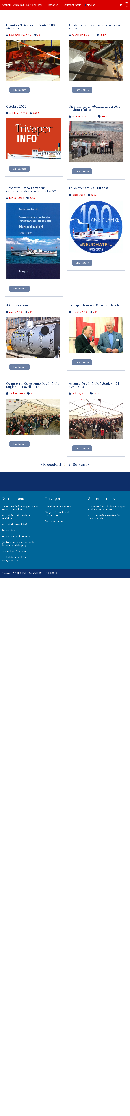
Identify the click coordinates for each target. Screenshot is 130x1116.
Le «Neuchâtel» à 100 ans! (88, 188)
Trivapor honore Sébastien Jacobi (94, 305)
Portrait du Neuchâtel (14, 524)
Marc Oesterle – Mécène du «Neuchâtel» (104, 517)
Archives (18, 4)
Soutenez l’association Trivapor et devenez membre (106, 508)
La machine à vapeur (14, 551)
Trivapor (54, 5)
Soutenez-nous (74, 5)
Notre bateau (35, 5)
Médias (92, 5)
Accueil (6, 4)
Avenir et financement (58, 506)
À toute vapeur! (17, 305)
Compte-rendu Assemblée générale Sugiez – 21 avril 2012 (32, 385)
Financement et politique (16, 536)
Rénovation (8, 530)
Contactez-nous (54, 521)
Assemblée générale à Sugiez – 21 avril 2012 (94, 385)
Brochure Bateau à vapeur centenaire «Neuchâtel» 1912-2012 (32, 189)
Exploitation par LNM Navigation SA (14, 559)
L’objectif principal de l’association (57, 514)
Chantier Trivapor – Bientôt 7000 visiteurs (31, 26)
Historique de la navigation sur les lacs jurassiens (20, 508)
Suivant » (81, 464)
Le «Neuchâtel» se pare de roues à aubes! (94, 26)
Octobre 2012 (16, 106)
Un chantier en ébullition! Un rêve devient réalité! (94, 108)
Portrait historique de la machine (16, 517)
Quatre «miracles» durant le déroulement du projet (18, 544)
